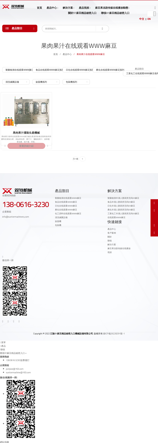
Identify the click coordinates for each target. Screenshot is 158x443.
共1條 (75, 159)
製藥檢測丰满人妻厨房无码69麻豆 (123, 198)
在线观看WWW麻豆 (116, 217)
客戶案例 (112, 233)
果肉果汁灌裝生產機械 (26, 132)
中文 (141, 19)
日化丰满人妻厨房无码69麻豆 (121, 206)
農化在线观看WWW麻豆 (66, 210)
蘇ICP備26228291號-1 (114, 333)
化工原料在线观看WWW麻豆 (68, 213)
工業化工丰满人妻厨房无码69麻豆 (123, 213)
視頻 (110, 252)
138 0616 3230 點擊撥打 (17, 360)
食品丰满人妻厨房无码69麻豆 (121, 202)
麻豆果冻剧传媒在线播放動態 (111, 8)
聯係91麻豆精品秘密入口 (115, 13)
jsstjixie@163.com (14, 369)
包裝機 (58, 225)
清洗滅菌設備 (61, 217)
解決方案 (68, 8)
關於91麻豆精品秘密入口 (82, 13)
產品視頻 (84, 8)
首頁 (39, 8)
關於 (110, 237)
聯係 (110, 241)
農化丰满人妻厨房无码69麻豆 (121, 210)
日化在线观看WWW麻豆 (66, 206)
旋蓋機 (58, 221)
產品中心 (52, 8)
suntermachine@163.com (18, 372)
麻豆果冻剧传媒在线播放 (119, 248)
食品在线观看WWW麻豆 (66, 202)
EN (149, 19)
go (154, 13)
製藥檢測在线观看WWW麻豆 (68, 198)
